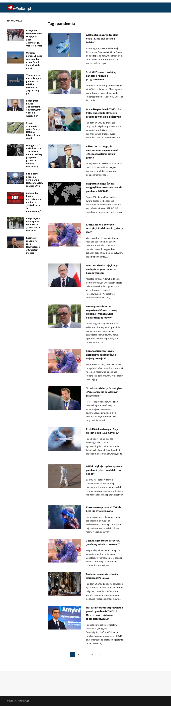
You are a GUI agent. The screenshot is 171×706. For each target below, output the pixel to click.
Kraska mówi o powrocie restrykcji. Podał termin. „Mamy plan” (104, 228)
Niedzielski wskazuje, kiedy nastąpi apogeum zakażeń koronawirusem (102, 269)
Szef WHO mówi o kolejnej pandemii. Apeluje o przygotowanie (101, 75)
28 (92, 654)
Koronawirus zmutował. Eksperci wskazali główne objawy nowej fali (101, 354)
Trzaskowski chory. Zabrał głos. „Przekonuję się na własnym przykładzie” (104, 391)
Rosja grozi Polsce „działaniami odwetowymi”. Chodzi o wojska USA (33, 108)
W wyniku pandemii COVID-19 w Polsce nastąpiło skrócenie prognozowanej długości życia (103, 113)
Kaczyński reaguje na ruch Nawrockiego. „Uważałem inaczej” (33, 245)
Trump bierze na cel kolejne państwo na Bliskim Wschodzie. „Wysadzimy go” (33, 84)
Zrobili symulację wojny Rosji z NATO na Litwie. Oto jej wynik (33, 131)
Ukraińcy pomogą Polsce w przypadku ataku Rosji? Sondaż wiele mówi (34, 61)
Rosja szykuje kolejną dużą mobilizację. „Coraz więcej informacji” (33, 224)
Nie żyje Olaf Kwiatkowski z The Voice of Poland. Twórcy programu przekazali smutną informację (34, 156)
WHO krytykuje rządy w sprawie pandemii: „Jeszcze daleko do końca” (104, 469)
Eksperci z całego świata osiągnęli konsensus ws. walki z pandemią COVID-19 (104, 187)
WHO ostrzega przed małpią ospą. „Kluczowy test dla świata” (102, 38)
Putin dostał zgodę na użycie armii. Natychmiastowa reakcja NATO (35, 179)
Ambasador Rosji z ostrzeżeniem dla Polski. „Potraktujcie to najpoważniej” (33, 202)
